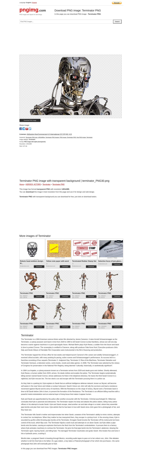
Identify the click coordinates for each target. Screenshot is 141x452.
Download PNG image (30, 120)
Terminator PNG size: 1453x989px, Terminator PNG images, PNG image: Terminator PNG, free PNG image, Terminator (59, 137)
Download (39, 266)
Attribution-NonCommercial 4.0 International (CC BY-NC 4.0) (49, 134)
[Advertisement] (70, 40)
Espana (34, 2)
